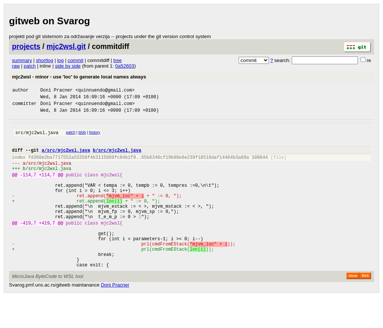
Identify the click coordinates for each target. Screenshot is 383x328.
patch (30, 66)
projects (26, 46)
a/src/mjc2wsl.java (66, 158)
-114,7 (28, 187)
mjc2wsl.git (66, 46)
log (60, 60)
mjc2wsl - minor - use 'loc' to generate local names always (79, 77)
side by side (68, 66)
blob (82, 137)
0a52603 (124, 66)
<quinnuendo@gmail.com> (104, 91)
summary (22, 60)
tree (117, 60)
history (94, 137)
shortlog (44, 60)
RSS (365, 307)
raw (16, 66)
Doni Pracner (56, 91)
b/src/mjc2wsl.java (117, 158)
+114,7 (47, 187)
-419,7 (28, 245)
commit (75, 60)
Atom (353, 307)
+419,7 (47, 245)
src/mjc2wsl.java (36, 138)
